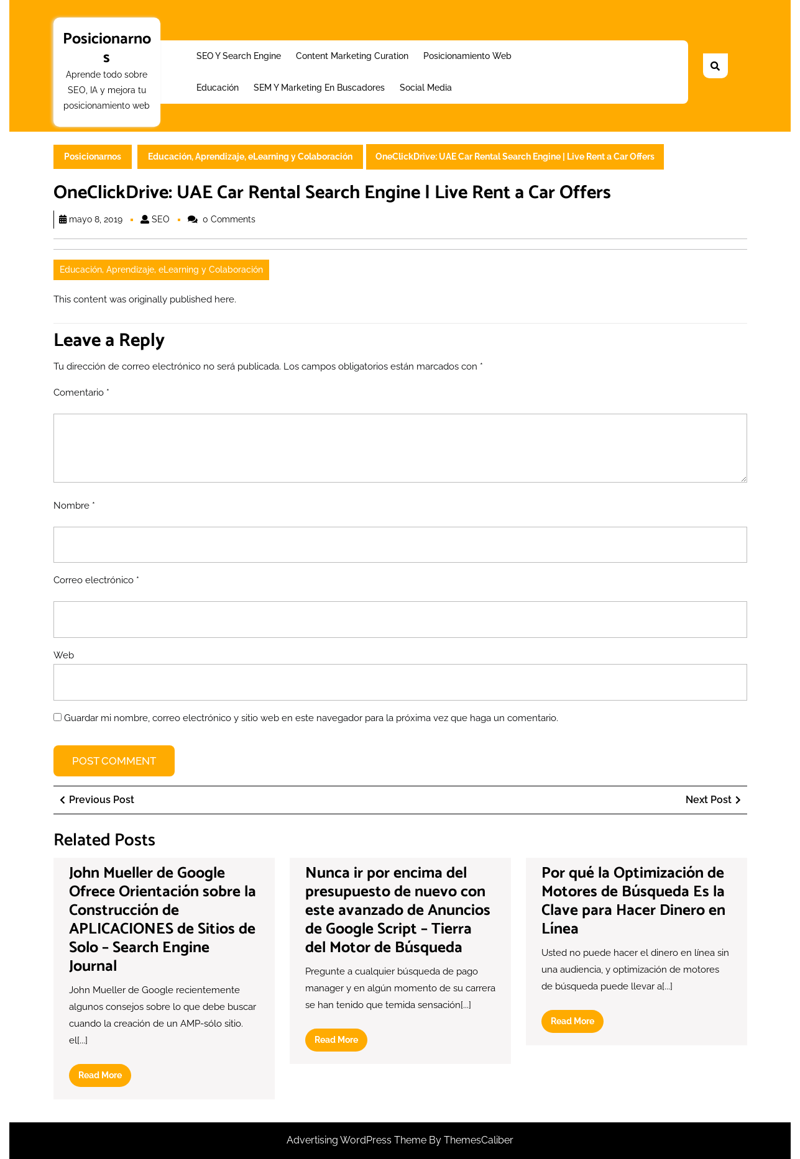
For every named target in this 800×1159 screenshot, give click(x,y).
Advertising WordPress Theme (358, 1140)
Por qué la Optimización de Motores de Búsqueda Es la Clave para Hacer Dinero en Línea (633, 901)
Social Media (426, 88)
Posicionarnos (107, 48)
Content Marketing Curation (352, 56)
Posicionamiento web (467, 56)
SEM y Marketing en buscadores (319, 88)
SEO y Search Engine (238, 56)
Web (63, 655)
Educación (217, 88)
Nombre (74, 505)
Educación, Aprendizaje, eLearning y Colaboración (250, 156)
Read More (104, 1077)
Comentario (81, 392)
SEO (161, 219)
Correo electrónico (96, 580)
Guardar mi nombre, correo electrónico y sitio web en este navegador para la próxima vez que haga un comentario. (311, 718)
